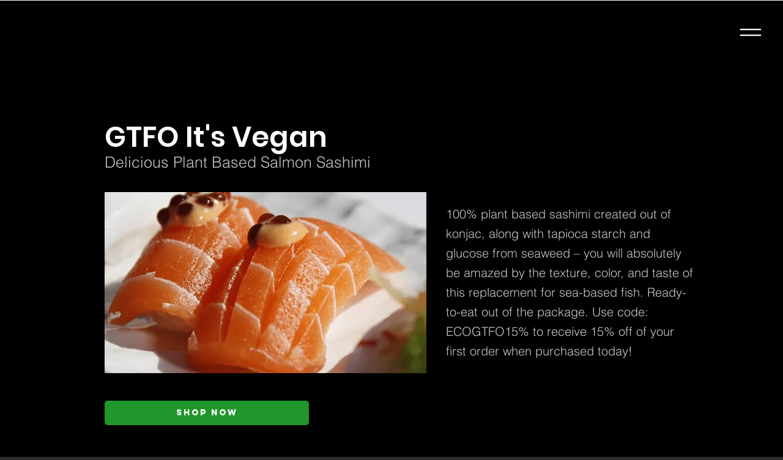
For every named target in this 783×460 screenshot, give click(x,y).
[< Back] (224, 98)
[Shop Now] (207, 413)
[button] (750, 32)
